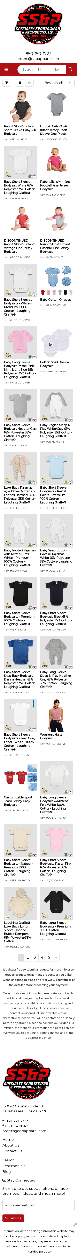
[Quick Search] (26, 69)
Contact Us (12, 1151)
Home (8, 1139)
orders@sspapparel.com (38, 58)
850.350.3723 (38, 53)
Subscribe (13, 1218)
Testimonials (13, 1166)
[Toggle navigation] (6, 69)
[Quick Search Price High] (58, 69)
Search (8, 1160)
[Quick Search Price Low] (43, 69)
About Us (10, 1145)
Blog (6, 1171)
